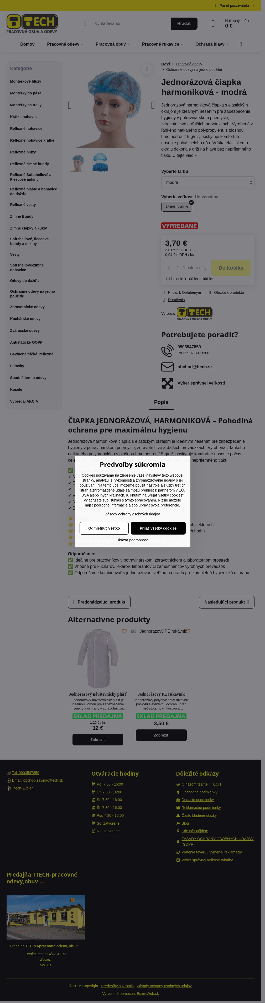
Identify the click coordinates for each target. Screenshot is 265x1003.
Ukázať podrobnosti (133, 540)
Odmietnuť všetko (104, 528)
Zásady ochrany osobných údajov (132, 514)
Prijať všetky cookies (158, 528)
